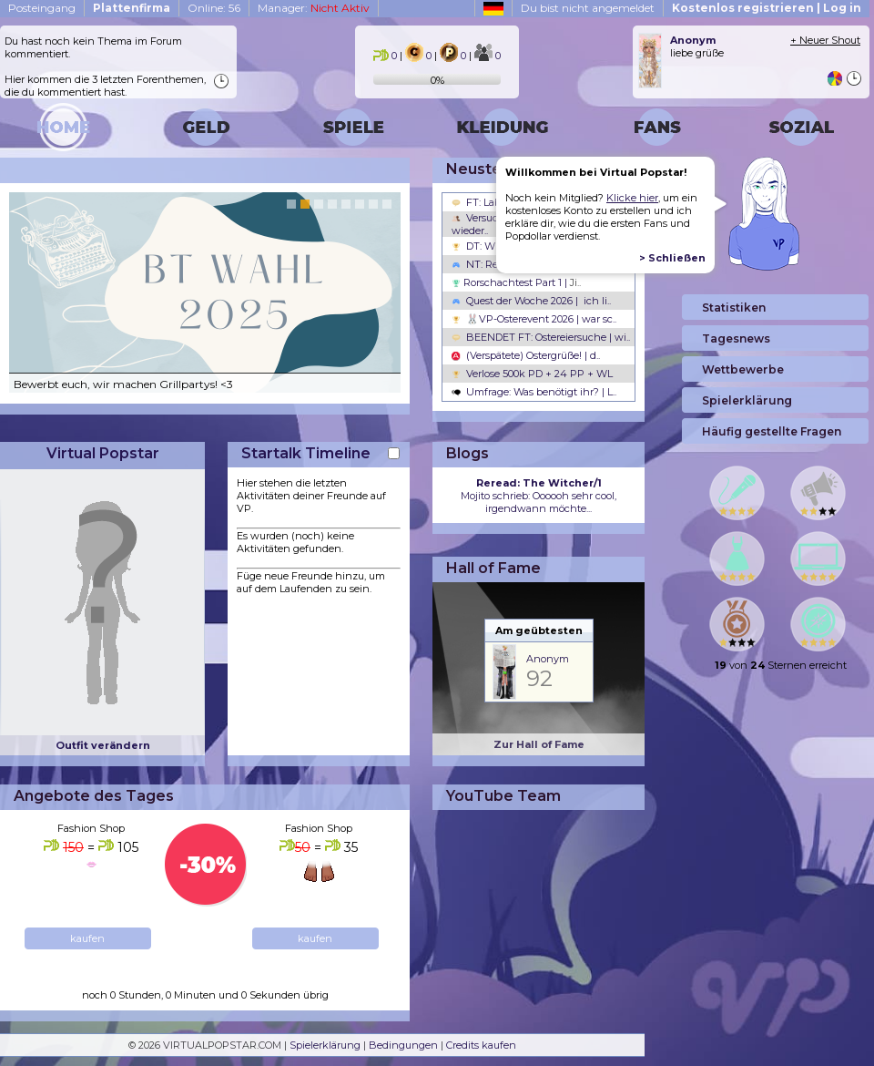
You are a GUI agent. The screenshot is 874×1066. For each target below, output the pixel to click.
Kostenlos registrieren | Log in (766, 8)
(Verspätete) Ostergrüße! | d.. (526, 355)
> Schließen (672, 257)
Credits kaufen (481, 1045)
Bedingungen (403, 1045)
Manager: (314, 8)
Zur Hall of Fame (538, 744)
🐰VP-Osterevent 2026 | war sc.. (534, 319)
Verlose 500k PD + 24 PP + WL (532, 373)
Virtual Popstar (102, 453)
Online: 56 (214, 8)
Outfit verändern (103, 745)
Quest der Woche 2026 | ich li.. (531, 300)
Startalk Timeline (306, 453)
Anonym (547, 658)
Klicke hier (632, 197)
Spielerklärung (325, 1045)
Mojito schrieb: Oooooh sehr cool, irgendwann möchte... (538, 496)
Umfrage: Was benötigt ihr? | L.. (534, 391)
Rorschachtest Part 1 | (516, 282)
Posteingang (42, 8)
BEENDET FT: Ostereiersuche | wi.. (541, 337)
